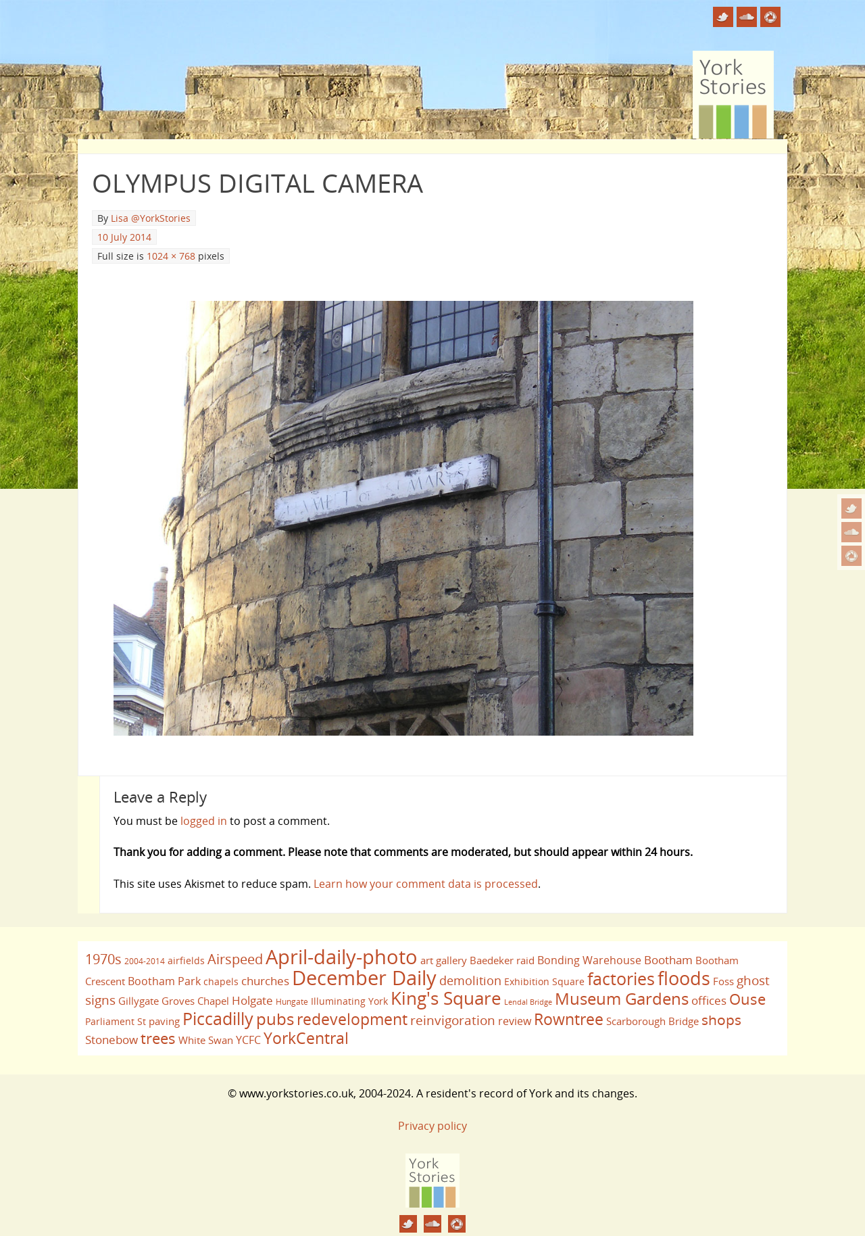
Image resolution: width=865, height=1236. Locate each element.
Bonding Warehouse (589, 960)
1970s (103, 959)
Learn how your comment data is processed (426, 883)
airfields (186, 960)
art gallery (443, 960)
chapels (221, 981)
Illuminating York (349, 1001)
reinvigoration (452, 1020)
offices (708, 1000)
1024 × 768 (171, 255)
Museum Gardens (622, 998)
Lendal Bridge (528, 1002)
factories (621, 978)
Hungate (292, 1001)
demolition (470, 980)
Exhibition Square (544, 981)
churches (265, 980)
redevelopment (352, 1019)
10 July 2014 (124, 237)
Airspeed (235, 959)
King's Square (446, 998)
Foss (723, 981)
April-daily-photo (342, 956)
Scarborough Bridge (652, 1021)
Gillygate (138, 1000)
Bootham (668, 959)
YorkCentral (306, 1038)
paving (164, 1021)
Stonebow (111, 1039)
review (514, 1021)
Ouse (747, 999)
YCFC (248, 1039)
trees (158, 1038)
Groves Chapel (195, 1000)
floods (684, 978)
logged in (203, 820)
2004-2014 (144, 961)
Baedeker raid (502, 960)
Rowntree (568, 1019)
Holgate (252, 1000)
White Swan (205, 1040)
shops (721, 1019)
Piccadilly (217, 1018)
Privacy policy (432, 1125)
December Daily (364, 977)
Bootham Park (164, 981)
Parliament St (115, 1021)
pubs (275, 1019)
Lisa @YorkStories (151, 218)
